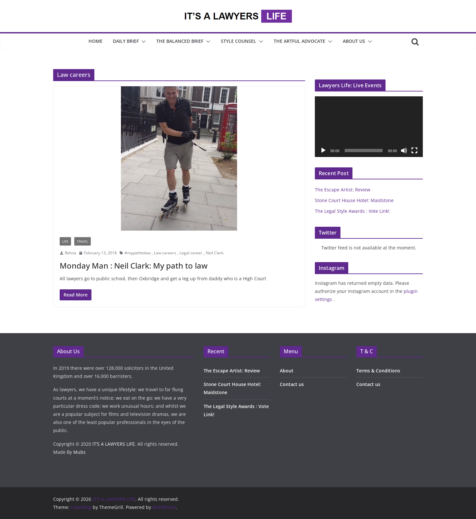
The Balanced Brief (179, 41)
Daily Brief (126, 41)
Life (65, 241)
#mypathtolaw (137, 253)
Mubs (79, 452)
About (286, 371)
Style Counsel (238, 41)
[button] (142, 41)
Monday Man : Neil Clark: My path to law (134, 265)
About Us (354, 41)
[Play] (323, 150)
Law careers (165, 253)
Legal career (191, 253)
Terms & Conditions (378, 371)
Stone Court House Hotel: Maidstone (354, 200)
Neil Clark (214, 253)
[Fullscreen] (414, 150)
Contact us (292, 384)
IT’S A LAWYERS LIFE (113, 444)
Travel (82, 241)
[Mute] (404, 150)
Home (95, 41)
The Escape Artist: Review (342, 190)
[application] (369, 126)
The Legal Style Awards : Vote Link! (352, 211)
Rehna (70, 253)
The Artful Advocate (299, 41)
